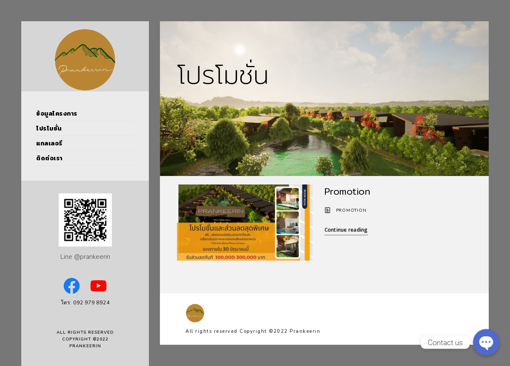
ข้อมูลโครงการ (56, 113)
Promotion (347, 191)
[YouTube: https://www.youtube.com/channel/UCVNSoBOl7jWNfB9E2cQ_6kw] (98, 285)
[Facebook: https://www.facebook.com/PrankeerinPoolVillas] (71, 285)
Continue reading (346, 229)
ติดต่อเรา (49, 158)
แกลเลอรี (49, 143)
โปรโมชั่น (49, 128)
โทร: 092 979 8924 (85, 302)
